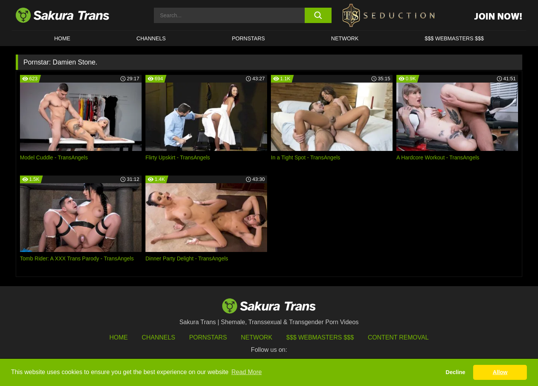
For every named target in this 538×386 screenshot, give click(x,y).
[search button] (318, 15)
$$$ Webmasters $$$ (320, 337)
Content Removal (398, 337)
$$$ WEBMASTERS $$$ (454, 38)
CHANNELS (151, 38)
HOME (62, 38)
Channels (158, 337)
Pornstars (208, 337)
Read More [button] (246, 372)
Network (345, 38)
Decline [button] (455, 372)
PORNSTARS (248, 38)
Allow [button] (500, 372)
